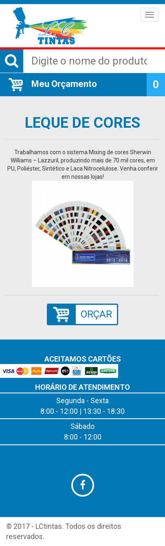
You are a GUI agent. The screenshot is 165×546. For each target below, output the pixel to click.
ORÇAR (96, 314)
